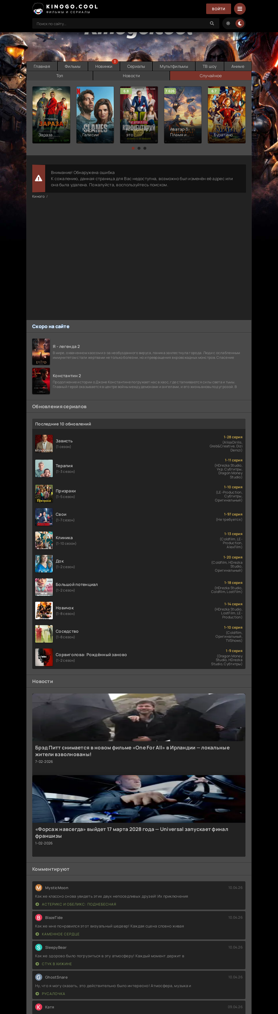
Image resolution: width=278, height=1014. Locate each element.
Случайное (211, 75)
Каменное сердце (57, 934)
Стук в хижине (53, 963)
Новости (131, 75)
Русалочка (50, 993)
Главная (42, 66)
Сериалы (136, 66)
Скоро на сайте (51, 326)
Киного (38, 196)
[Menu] (240, 9)
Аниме (237, 66)
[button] (133, 148)
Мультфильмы (174, 66)
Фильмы (73, 66)
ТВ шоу (210, 66)
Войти (218, 8)
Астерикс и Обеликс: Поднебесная (75, 904)
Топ (59, 75)
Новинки (104, 66)
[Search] (212, 23)
